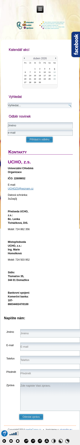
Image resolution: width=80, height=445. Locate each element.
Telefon (10, 358)
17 (45, 76)
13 (25, 76)
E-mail (10, 345)
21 (30, 79)
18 (49, 76)
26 (55, 79)
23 (40, 79)
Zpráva (10, 385)
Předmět (11, 371)
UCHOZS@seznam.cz (20, 188)
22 (35, 79)
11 (49, 72)
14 (30, 76)
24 (45, 79)
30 (40, 82)
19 (55, 76)
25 (49, 79)
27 (25, 82)
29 (35, 82)
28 (30, 82)
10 (45, 72)
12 (55, 72)
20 (25, 79)
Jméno (10, 331)
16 (40, 76)
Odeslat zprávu (31, 416)
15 (35, 76)
